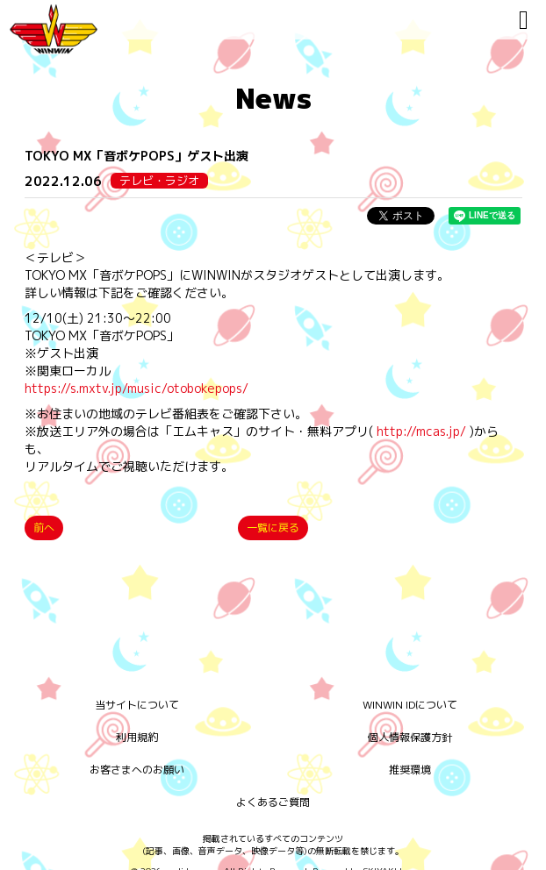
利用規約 (137, 737)
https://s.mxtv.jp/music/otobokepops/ (136, 388)
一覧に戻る (273, 527)
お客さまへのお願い (137, 769)
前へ (43, 527)
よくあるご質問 (273, 802)
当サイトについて (137, 704)
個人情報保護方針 (410, 737)
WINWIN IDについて (410, 704)
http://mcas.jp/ (421, 431)
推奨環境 (410, 769)
